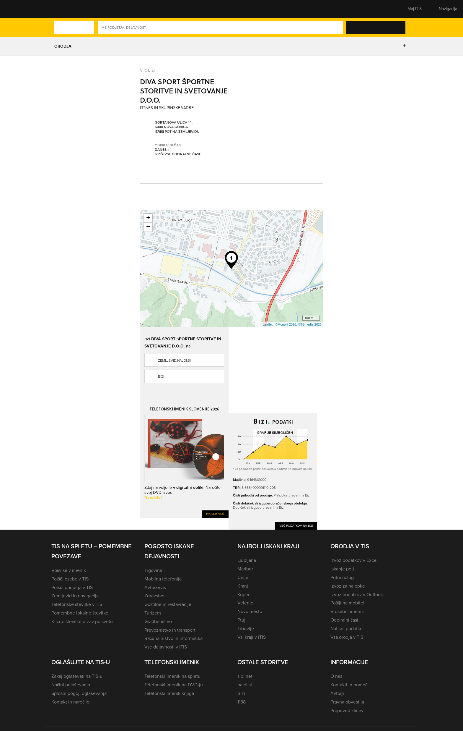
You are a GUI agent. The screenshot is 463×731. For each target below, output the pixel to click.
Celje (242, 577)
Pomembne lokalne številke (79, 612)
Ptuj (241, 620)
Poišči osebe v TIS (70, 578)
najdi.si (244, 684)
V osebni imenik (347, 611)
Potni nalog (342, 577)
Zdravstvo (154, 595)
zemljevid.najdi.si (174, 360)
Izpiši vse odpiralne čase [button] (178, 154)
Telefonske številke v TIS (76, 604)
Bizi (161, 376)
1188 (241, 701)
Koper (243, 594)
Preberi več (215, 514)
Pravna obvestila (347, 701)
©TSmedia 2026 (310, 324)
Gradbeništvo (158, 621)
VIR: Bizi (147, 70)
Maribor (245, 568)
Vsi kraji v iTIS (251, 637)
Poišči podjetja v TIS (72, 587)
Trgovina (153, 570)
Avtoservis (155, 587)
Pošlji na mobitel (347, 602)
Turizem (152, 612)
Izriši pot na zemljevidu (177, 132)
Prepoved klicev (346, 710)
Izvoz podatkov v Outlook (356, 594)
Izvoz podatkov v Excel (354, 560)
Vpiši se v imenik (68, 570)
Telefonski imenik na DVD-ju (173, 684)
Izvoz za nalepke (347, 586)
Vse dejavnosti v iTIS (165, 646)
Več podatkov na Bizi (296, 525)
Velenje (245, 602)
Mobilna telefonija (163, 578)
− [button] (148, 227)
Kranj (242, 586)
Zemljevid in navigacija (75, 595)
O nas (336, 676)
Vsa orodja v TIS (346, 637)
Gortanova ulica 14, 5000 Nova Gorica (174, 125)
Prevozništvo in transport (169, 630)
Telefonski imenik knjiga (169, 693)
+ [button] (148, 218)
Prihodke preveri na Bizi (292, 495)
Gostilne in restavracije (167, 604)
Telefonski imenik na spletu (172, 676)
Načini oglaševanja (70, 684)
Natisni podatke (346, 628)
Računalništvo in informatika (173, 638)
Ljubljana (246, 560)
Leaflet (268, 324)
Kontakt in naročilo (70, 701)
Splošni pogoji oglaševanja (79, 693)
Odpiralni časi (344, 620)
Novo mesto (249, 611)
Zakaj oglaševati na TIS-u (76, 676)
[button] (61, 9)
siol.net (244, 676)
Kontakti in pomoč (348, 684)
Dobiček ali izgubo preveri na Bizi (259, 507)
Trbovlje (245, 628)
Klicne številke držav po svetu (82, 621)
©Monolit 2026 (285, 324)
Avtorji (337, 693)
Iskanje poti (342, 568)
